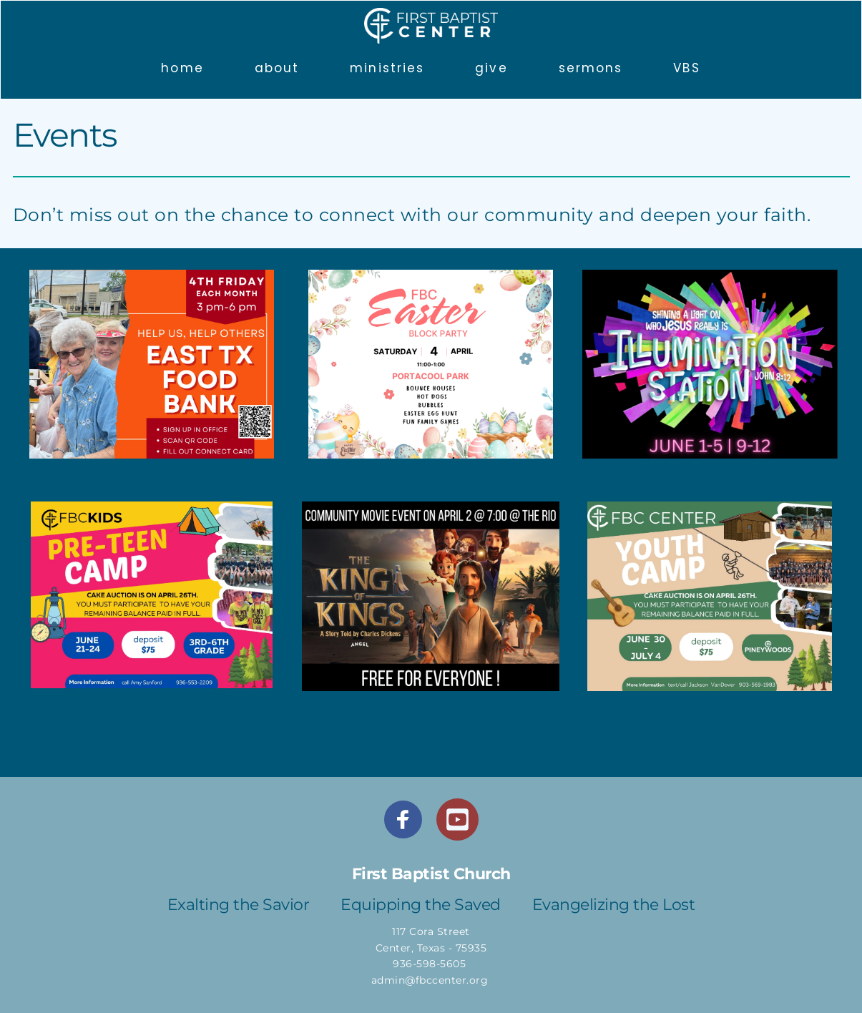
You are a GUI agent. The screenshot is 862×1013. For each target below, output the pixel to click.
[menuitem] (182, 68)
